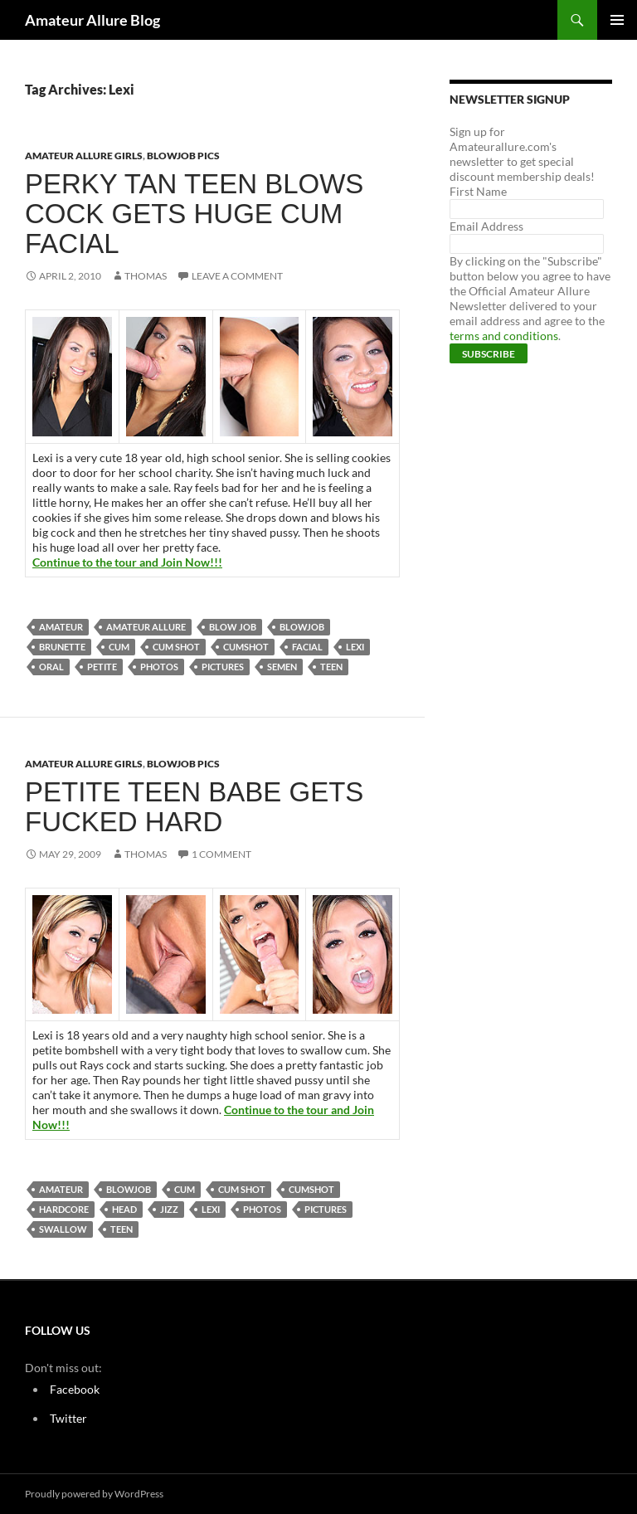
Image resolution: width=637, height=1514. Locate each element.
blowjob (302, 626)
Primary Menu (617, 20)
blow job (232, 626)
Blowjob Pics (183, 155)
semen (282, 666)
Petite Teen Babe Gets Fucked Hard (194, 806)
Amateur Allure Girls (84, 155)
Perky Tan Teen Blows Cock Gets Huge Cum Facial (194, 213)
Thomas (145, 276)
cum (119, 646)
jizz (169, 1209)
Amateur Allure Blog (92, 20)
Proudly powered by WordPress (94, 1493)
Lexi (355, 646)
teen (331, 666)
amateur (61, 626)
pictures (223, 666)
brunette (62, 646)
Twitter (68, 1418)
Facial (307, 646)
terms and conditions (504, 336)
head (124, 1209)
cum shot (176, 646)
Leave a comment (237, 276)
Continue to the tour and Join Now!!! (127, 562)
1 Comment (221, 854)
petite (102, 666)
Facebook (75, 1389)
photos (159, 666)
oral (51, 666)
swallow (63, 1229)
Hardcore (64, 1209)
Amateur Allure (146, 626)
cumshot (246, 646)
